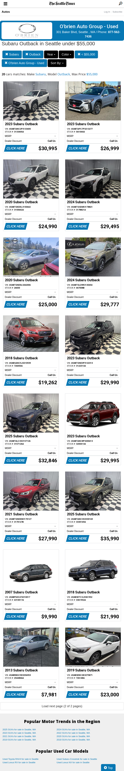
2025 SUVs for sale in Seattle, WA (19, 729)
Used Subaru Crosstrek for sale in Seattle (77, 759)
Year (51, 54)
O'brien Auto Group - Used (24, 63)
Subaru (12, 54)
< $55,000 (86, 54)
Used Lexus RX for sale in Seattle (19, 762)
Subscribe (117, 12)
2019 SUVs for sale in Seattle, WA (19, 739)
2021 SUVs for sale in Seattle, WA (19, 736)
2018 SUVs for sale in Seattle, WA (73, 739)
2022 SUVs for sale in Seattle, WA (73, 733)
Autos (6, 11)
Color (66, 54)
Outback (33, 54)
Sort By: (57, 63)
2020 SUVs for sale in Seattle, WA (73, 736)
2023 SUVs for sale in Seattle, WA (19, 733)
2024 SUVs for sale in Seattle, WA (73, 729)
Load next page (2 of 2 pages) (62, 706)
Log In (107, 12)
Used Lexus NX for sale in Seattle (73, 762)
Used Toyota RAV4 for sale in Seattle (21, 759)
